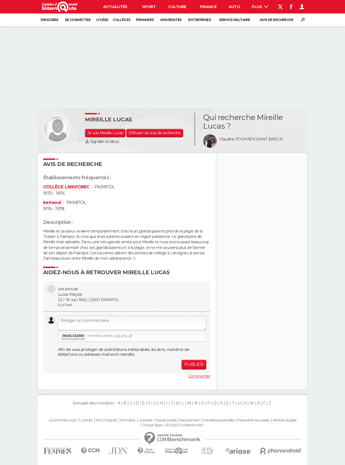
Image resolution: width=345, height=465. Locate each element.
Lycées (102, 20)
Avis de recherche (276, 20)
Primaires (145, 20)
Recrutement (190, 420)
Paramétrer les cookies (253, 420)
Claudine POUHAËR (237, 139)
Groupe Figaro (152, 425)
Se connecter (78, 20)
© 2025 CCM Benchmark (184, 425)
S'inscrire (49, 20)
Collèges (121, 20)
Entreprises (199, 20)
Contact (86, 420)
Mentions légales (284, 420)
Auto (234, 6)
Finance (208, 6)
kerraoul (52, 202)
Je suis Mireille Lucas (105, 133)
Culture (177, 6)
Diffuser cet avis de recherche (154, 133)
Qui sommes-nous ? (63, 420)
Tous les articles (166, 420)
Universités (171, 20)
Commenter (199, 376)
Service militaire (234, 20)
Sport (149, 6)
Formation (128, 420)
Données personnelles (218, 420)
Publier (193, 364)
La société (145, 420)
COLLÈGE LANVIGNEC (66, 186)
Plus (260, 6)
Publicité (110, 420)
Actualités (115, 6)
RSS (98, 420)
